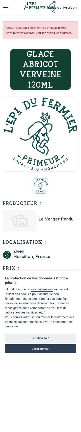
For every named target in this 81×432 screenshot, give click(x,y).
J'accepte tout (40, 348)
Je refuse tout (40, 338)
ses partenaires (42, 289)
